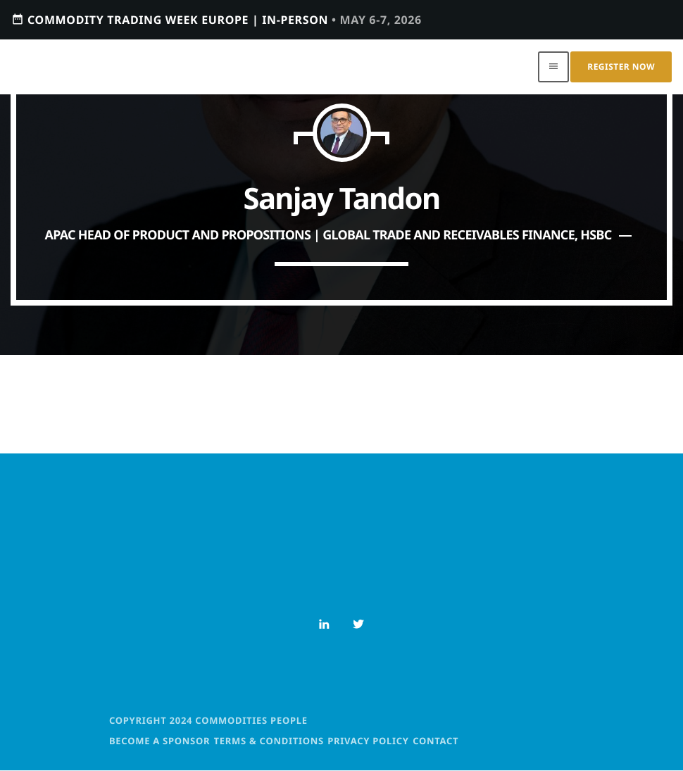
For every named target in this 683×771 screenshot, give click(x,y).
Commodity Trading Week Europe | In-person (216, 19)
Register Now (621, 67)
